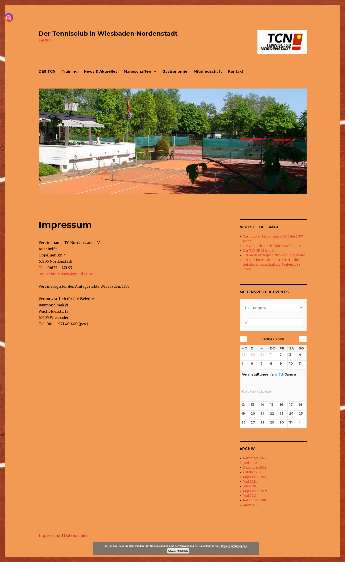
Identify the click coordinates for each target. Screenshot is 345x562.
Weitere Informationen (234, 546)
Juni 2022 (250, 463)
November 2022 (254, 458)
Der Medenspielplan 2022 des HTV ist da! (274, 255)
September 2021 (255, 477)
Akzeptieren (178, 550)
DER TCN (47, 71)
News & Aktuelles (100, 71)
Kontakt (235, 71)
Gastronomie (174, 71)
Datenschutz (76, 535)
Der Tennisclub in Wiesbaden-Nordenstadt (108, 33)
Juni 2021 (250, 481)
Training (70, 71)
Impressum (50, 535)
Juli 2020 (249, 486)
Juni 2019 (249, 496)
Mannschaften (137, 71)
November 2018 (254, 500)
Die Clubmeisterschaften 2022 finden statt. (274, 246)
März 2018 (250, 505)
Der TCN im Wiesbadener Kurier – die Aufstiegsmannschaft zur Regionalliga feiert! (271, 264)
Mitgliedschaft (208, 71)
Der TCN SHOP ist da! (258, 250)
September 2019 (255, 491)
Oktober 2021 (253, 472)
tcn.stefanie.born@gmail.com (65, 274)
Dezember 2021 (254, 467)
